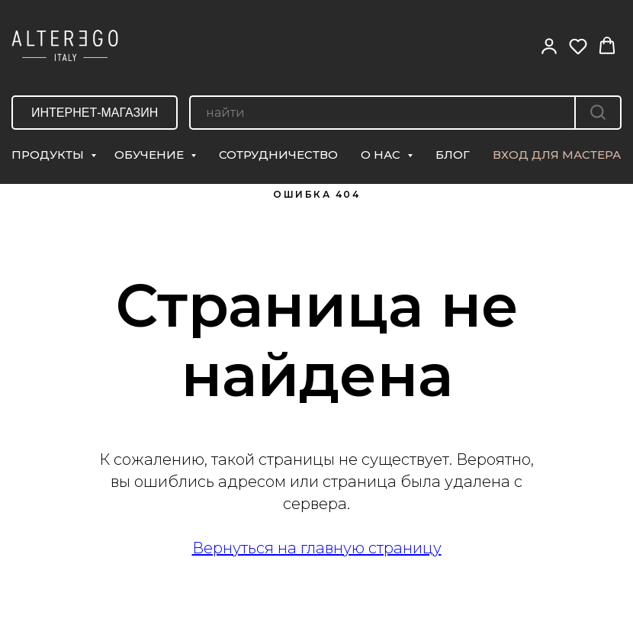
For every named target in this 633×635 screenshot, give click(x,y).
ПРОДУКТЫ (49, 154)
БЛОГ (452, 154)
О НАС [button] (382, 154)
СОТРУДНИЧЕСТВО (278, 154)
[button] (549, 46)
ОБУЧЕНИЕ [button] (150, 154)
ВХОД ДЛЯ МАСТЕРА (557, 154)
